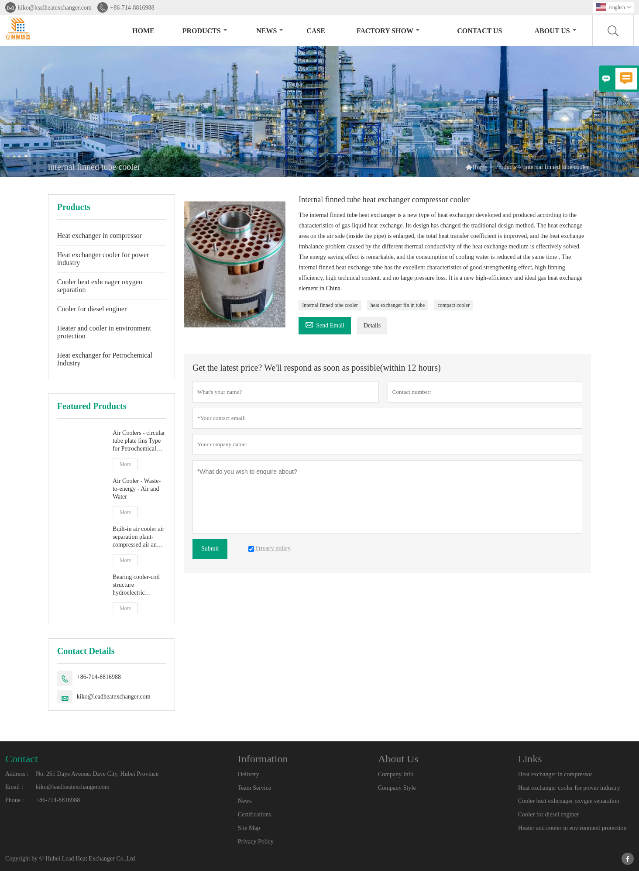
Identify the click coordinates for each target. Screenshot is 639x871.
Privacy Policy (256, 841)
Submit (210, 548)
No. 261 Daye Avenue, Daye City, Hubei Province (97, 774)
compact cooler (453, 305)
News (269, 30)
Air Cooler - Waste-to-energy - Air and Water (137, 489)
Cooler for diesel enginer (92, 309)
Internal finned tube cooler (330, 305)
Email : (14, 787)
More (125, 464)
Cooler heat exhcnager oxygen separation (99, 285)
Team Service (254, 788)
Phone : (14, 800)
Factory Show (388, 30)
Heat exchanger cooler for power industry (103, 258)
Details (372, 325)
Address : (16, 774)
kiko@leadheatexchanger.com (55, 7)
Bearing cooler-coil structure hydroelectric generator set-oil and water (138, 585)
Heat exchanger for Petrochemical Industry (104, 359)
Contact (21, 758)
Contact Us (479, 30)
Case (315, 30)
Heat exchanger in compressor (99, 235)
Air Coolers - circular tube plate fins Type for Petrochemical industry (139, 441)
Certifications (254, 814)
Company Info (395, 774)
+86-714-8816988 (132, 7)
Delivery (248, 774)
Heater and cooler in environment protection (104, 332)
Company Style (397, 788)
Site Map (249, 828)
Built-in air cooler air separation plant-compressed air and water (139, 537)
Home (143, 30)
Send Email (324, 324)
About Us (556, 30)
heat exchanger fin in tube (398, 305)
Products (204, 30)
